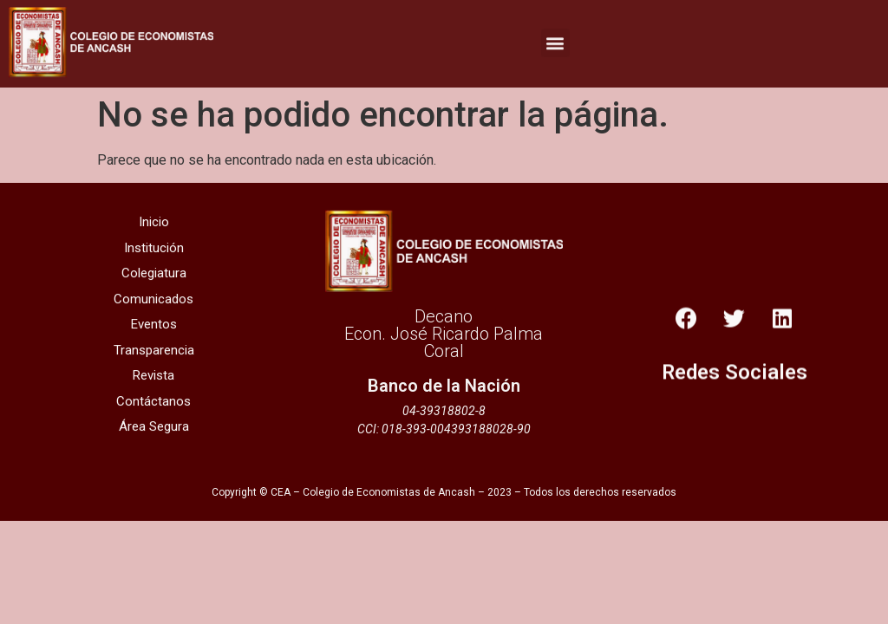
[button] (555, 39)
